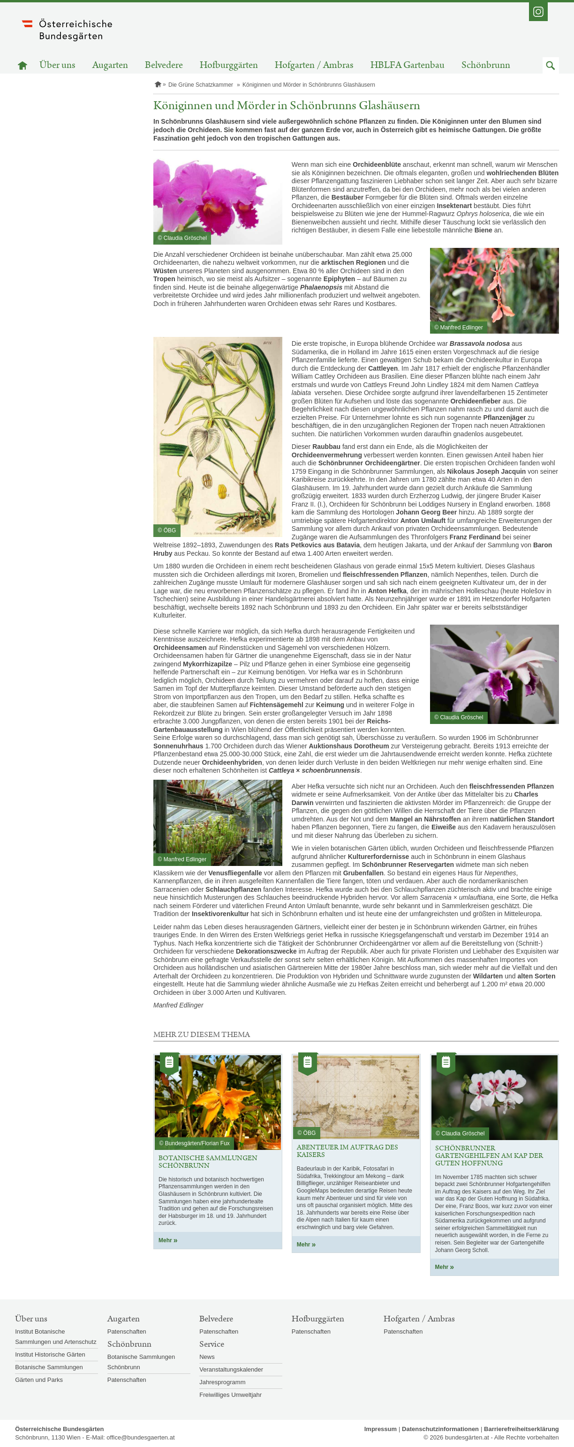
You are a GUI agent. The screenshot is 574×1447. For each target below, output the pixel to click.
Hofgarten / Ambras (314, 65)
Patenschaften (126, 1331)
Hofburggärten (229, 65)
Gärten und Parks (39, 1379)
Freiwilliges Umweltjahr (230, 1394)
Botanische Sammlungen (49, 1367)
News (207, 1356)
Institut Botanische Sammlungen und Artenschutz (55, 1336)
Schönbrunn (485, 65)
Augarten (110, 65)
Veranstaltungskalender (231, 1369)
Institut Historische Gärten (50, 1354)
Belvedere (164, 65)
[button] (551, 65)
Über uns (57, 65)
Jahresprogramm (222, 1382)
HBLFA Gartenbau (407, 65)
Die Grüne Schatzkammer (200, 85)
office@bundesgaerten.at (140, 1437)
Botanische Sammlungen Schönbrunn (141, 1362)
